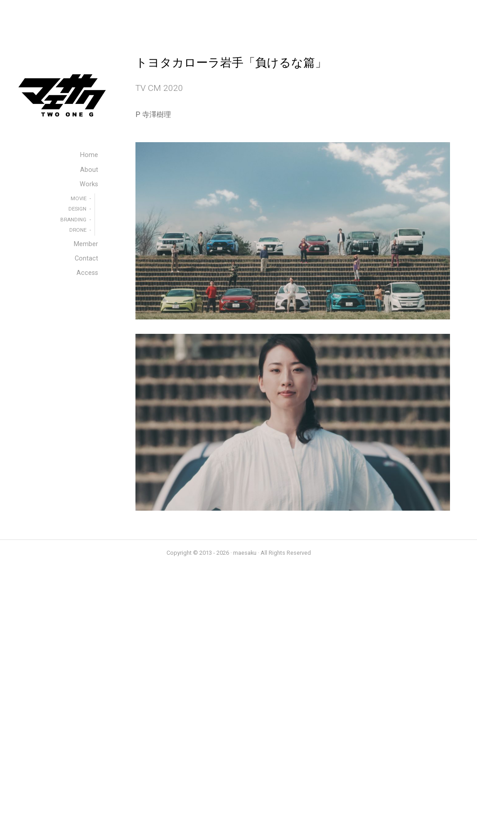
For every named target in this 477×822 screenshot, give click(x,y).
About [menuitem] (89, 170)
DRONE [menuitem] (77, 230)
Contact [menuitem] (86, 258)
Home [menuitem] (89, 155)
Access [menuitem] (87, 273)
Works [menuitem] (89, 184)
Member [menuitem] (86, 244)
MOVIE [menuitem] (78, 198)
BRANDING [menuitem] (73, 219)
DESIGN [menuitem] (77, 209)
